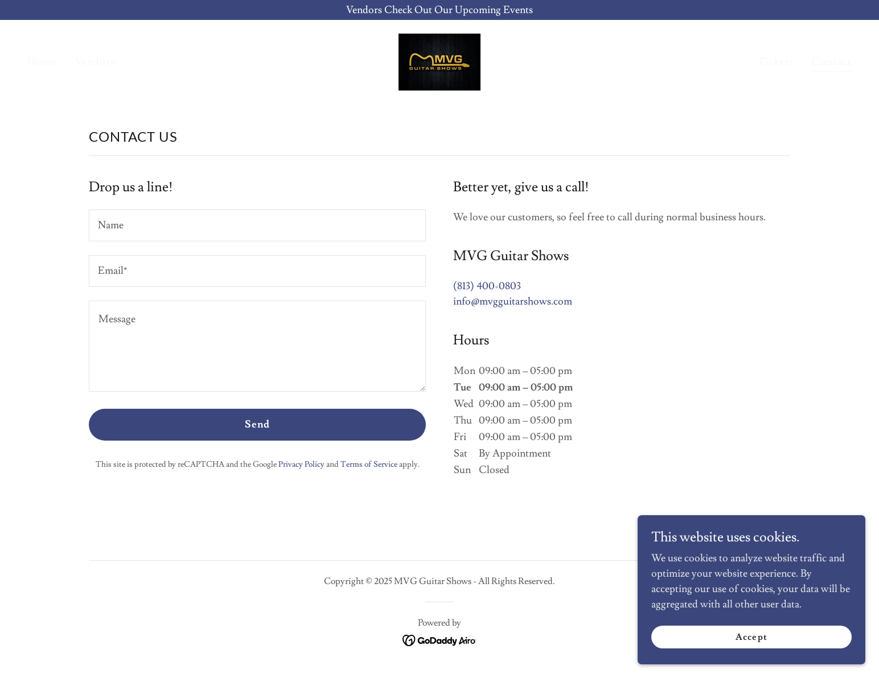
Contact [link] (832, 61)
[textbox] (257, 225)
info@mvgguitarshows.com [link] (512, 301)
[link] (439, 59)
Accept (751, 637)
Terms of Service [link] (368, 464)
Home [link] (42, 61)
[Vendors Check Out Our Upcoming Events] (439, 10)
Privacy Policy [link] (301, 464)
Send (257, 424)
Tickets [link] (776, 61)
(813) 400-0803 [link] (487, 286)
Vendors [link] (95, 61)
